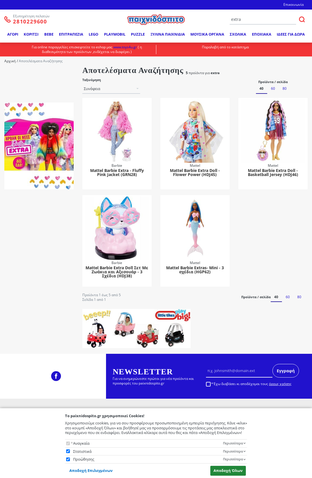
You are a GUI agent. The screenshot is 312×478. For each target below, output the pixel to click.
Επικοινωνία (293, 4)
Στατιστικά (82, 451)
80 (285, 88)
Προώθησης (83, 459)
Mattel (21, 89)
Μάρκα (14, 73)
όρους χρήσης (280, 383)
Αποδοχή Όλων (228, 470)
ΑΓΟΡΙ (12, 34)
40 (261, 88)
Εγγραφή (286, 370)
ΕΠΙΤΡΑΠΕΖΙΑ (71, 34)
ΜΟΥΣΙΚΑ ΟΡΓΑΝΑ (207, 34)
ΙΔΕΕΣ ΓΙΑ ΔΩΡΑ (291, 34)
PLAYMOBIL (114, 34)
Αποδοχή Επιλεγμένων (91, 470)
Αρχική (10, 60)
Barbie (21, 82)
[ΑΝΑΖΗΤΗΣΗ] (302, 19)
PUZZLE (138, 34)
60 (273, 88)
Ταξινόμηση (91, 80)
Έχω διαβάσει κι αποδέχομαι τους (252, 384)
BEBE (48, 34)
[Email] (239, 371)
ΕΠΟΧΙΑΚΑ (261, 34)
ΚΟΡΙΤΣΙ (31, 34)
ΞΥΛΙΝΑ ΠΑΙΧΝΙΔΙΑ (168, 34)
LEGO (93, 34)
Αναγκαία (81, 443)
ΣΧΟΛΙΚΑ (238, 34)
